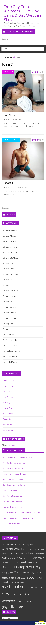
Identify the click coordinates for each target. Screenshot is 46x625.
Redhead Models (13, 351)
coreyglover (8, 430)
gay (5, 593)
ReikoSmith (7, 392)
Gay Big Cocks (12, 274)
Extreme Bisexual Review (13, 480)
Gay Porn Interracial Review (14, 496)
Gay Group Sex (12, 291)
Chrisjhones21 (8, 381)
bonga (32, 545)
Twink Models (11, 357)
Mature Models (12, 340)
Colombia (37, 558)
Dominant (20, 572)
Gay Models (8, 72)
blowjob (32, 549)
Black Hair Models (13, 241)
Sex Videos (12, 445)
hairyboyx (7, 403)
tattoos (6, 577)
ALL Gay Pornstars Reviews (14, 463)
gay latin (13, 582)
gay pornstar (21, 582)
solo (41, 553)
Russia (36, 554)
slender (25, 549)
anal (19, 558)
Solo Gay (35, 567)
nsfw (38, 572)
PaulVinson (11, 115)
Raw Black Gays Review (12, 507)
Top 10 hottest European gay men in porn (19, 518)
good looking (39, 562)
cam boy (27, 577)
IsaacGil (9, 183)
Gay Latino (10, 302)
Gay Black (10, 280)
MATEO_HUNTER (10, 386)
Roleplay (23, 567)
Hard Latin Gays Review (12, 501)
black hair (5, 562)
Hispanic (15, 553)
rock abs (6, 582)
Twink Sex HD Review (11, 523)
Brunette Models (10, 140)
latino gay (5, 573)
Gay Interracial (11, 296)
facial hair (13, 558)
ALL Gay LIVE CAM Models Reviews (17, 458)
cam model (39, 549)
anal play (30, 573)
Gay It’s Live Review (10, 490)
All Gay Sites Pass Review (13, 469)
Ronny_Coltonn (9, 419)
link (43, 586)
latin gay (29, 562)
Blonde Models (12, 252)
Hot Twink (39, 578)
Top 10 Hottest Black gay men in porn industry (21, 512)
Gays (8, 329)
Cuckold (7, 548)
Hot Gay (25, 544)
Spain (22, 554)
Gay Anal (9, 263)
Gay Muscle (11, 313)
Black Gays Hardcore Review (14, 474)
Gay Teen (10, 324)
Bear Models (11, 236)
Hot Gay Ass (7, 544)
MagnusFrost (8, 414)
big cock (15, 577)
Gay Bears (10, 269)
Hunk (11, 573)
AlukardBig (7, 408)
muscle (17, 544)
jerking (12, 562)
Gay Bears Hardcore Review (14, 485)
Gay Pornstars (11, 318)
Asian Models (11, 230)
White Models (11, 362)
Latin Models (11, 335)
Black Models (11, 247)
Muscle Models (12, 346)
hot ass (29, 553)
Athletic (17, 549)
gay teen (27, 558)
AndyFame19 (8, 397)
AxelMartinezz (8, 425)
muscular (6, 553)
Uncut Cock (9, 567)
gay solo (20, 562)
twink (5, 558)
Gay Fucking (11, 285)
